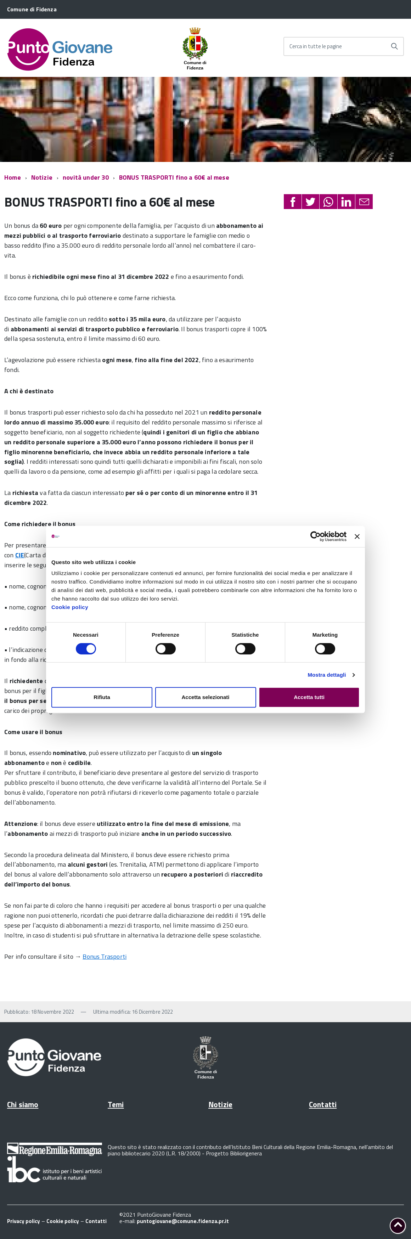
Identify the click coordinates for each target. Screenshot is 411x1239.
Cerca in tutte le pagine (315, 46)
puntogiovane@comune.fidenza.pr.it (183, 1221)
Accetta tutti (309, 697)
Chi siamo (22, 1104)
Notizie (41, 177)
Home (12, 177)
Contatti (323, 1104)
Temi (116, 1104)
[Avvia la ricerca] (394, 46)
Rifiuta (102, 697)
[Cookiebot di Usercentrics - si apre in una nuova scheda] (316, 536)
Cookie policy (69, 607)
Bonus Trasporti (104, 956)
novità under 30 (86, 177)
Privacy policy (23, 1221)
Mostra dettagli (327, 675)
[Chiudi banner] (357, 536)
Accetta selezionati (205, 697)
